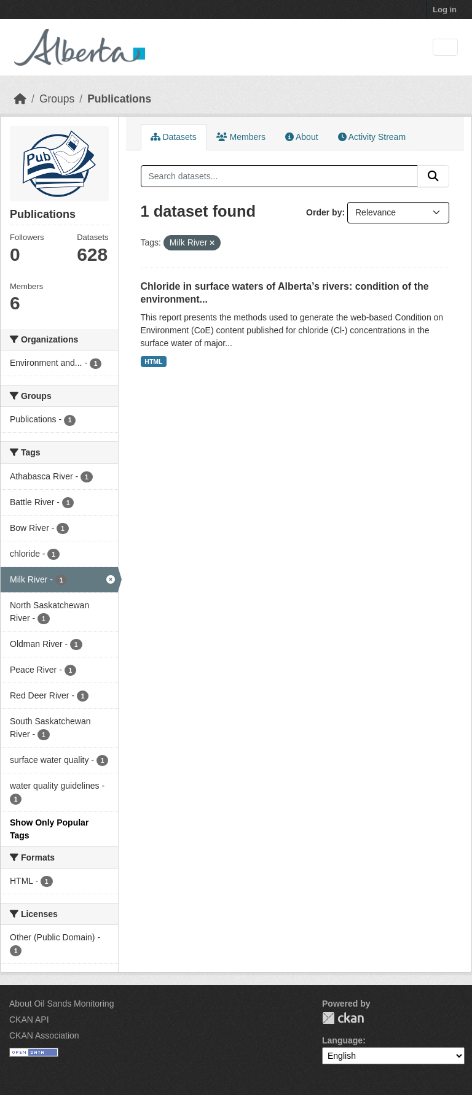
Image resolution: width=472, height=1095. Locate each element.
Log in (445, 9)
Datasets (174, 137)
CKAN (343, 1018)
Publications (119, 99)
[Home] (20, 99)
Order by (324, 212)
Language (342, 1040)
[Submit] (433, 176)
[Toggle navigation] (445, 47)
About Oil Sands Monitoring (61, 1003)
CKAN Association (44, 1035)
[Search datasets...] (280, 176)
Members (241, 137)
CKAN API (29, 1019)
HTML (153, 361)
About (301, 137)
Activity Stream (372, 137)
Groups (56, 99)
